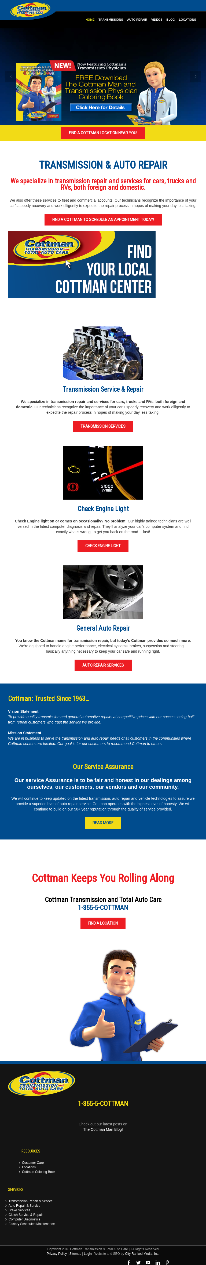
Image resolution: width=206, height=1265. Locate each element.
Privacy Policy (57, 1254)
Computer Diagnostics (24, 1219)
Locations (29, 1167)
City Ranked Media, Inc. (142, 1254)
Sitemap (75, 1254)
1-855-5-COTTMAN (103, 908)
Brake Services (19, 1210)
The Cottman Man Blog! (103, 1129)
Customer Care (33, 1163)
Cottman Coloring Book (38, 1172)
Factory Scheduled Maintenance (32, 1224)
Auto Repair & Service (24, 1206)
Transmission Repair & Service (31, 1201)
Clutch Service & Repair (26, 1215)
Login (88, 1254)
